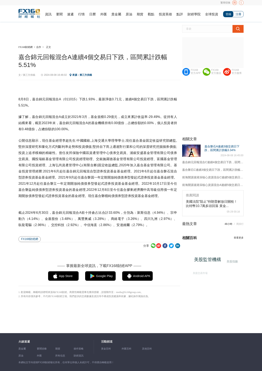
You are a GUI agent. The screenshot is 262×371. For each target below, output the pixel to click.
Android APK (141, 276)
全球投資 (211, 14)
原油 (129, 14)
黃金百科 (106, 348)
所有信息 (60, 355)
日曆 (92, 14)
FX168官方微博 (237, 72)
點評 (179, 14)
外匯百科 (126, 348)
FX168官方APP (196, 72)
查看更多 (239, 237)
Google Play (104, 276)
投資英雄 (165, 14)
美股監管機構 (208, 260)
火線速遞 (24, 341)
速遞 (70, 14)
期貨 (140, 14)
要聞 (59, 14)
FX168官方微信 (216, 72)
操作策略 (79, 348)
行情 (81, 14)
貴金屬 (116, 14)
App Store (66, 276)
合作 (38, 47)
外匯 (103, 14)
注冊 (238, 14)
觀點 (151, 14)
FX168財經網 (25, 47)
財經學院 (194, 14)
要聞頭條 (42, 348)
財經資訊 (79, 355)
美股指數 (232, 261)
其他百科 (147, 348)
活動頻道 (107, 341)
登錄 (228, 14)
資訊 (48, 14)
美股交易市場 (199, 272)
